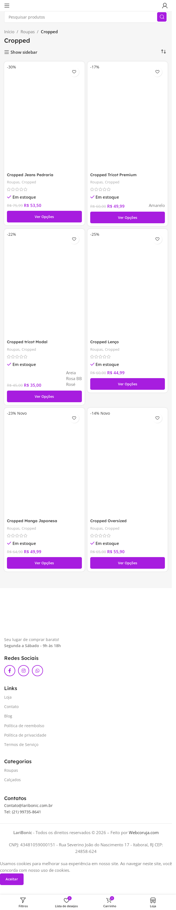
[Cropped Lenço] (127, 284)
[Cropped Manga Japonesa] (44, 464)
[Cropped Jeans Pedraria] (44, 117)
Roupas (28, 31)
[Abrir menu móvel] (6, 5)
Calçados (12, 781)
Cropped (31, 182)
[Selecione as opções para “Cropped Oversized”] (127, 564)
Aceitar (12, 880)
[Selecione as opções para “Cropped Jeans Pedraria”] (44, 217)
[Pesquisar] (86, 17)
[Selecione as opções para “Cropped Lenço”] (127, 385)
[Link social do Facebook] (9, 672)
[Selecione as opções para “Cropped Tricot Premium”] (127, 218)
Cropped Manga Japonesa (34, 522)
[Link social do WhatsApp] (37, 672)
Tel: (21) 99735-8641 (22, 813)
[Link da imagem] (32, 624)
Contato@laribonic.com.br (28, 806)
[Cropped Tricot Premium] (127, 117)
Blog (8, 717)
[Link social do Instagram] (23, 672)
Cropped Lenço (105, 342)
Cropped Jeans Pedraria (32, 175)
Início (9, 31)
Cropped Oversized (110, 522)
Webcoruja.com (144, 834)
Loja (8, 698)
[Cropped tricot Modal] (44, 284)
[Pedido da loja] (163, 52)
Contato (11, 708)
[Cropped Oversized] (127, 464)
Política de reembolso (24, 727)
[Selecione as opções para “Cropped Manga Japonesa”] (44, 564)
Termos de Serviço (21, 745)
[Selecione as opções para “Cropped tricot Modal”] (44, 397)
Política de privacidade (25, 736)
